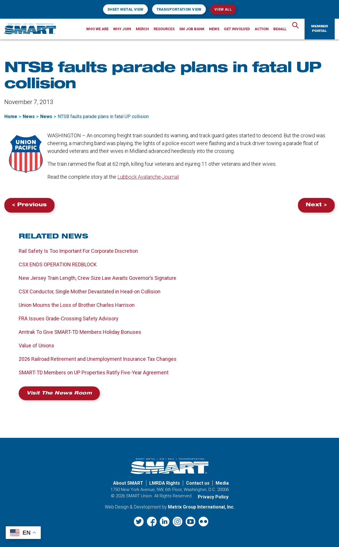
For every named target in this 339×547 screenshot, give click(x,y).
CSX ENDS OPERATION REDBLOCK (58, 264)
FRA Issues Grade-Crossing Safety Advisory (69, 318)
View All (223, 9)
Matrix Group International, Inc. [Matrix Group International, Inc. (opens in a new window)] (201, 507)
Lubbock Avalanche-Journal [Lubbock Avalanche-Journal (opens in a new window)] (148, 177)
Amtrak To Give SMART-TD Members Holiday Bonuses (80, 332)
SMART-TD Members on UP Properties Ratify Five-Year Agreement (93, 372)
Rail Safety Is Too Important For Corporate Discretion (78, 251)
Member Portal (319, 29)
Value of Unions (36, 345)
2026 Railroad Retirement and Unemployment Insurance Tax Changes (98, 359)
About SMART (128, 483)
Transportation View (179, 9)
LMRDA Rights (164, 483)
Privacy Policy (213, 497)
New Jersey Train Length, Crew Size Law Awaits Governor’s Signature (97, 278)
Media (222, 483)
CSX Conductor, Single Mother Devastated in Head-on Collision (89, 291)
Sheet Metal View (125, 9)
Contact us (198, 483)
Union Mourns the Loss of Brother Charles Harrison (77, 305)
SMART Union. (139, 495)
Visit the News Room (59, 393)
